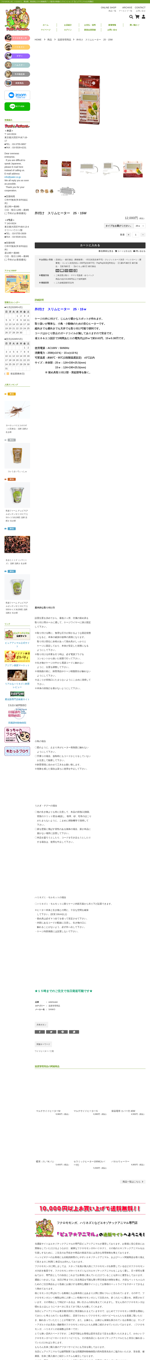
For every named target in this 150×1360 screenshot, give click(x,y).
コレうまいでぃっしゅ (17, 471)
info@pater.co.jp (12, 177)
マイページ (45, 30)
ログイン (68, 30)
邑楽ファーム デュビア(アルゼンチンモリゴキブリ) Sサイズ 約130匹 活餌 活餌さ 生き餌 (17, 516)
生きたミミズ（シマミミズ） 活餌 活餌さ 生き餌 (16, 562)
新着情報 (112, 25)
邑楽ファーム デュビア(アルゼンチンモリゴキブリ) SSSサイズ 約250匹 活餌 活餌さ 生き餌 (17, 608)
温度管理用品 (64, 39)
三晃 (52, 1051)
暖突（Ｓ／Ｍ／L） (45, 1161)
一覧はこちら (133, 1181)
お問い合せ (112, 30)
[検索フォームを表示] (131, 16)
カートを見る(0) (125, 251)
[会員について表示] (143, 16)
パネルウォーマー (120, 1161)
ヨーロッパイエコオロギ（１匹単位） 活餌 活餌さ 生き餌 (17, 428)
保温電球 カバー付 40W (123, 1111)
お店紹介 (68, 25)
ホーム (46, 25)
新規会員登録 (90, 30)
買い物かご (134, 25)
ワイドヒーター (41, 1051)
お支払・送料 (90, 25)
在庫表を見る (107, 251)
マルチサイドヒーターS (85, 1111)
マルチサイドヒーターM (48, 1111)
